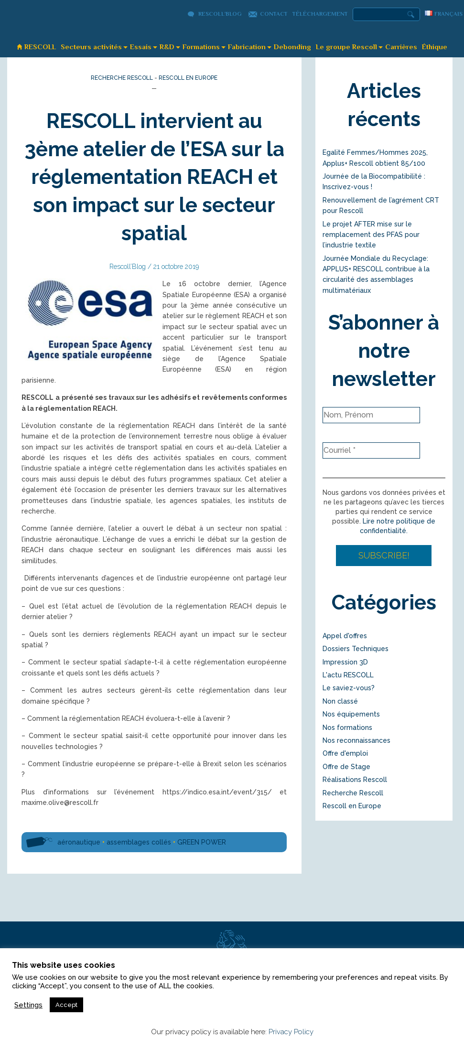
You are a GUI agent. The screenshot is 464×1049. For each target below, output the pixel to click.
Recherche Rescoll (122, 78)
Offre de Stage (346, 767)
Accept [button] (66, 1004)
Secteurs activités (91, 47)
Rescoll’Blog (220, 14)
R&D (167, 47)
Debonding (292, 47)
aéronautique (78, 842)
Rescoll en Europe (188, 78)
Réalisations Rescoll (355, 779)
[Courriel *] (371, 450)
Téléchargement (320, 14)
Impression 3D (345, 662)
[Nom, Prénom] (371, 415)
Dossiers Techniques (355, 649)
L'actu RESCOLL (348, 675)
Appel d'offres (345, 636)
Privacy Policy (291, 1032)
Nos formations (347, 727)
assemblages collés (139, 842)
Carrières (401, 47)
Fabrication (247, 47)
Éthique (434, 47)
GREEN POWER (201, 842)
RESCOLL (40, 47)
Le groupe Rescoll (346, 47)
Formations (201, 47)
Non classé (340, 701)
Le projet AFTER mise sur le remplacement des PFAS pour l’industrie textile (371, 234)
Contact (274, 14)
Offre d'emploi (345, 753)
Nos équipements (351, 714)
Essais (140, 47)
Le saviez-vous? (349, 688)
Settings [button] (28, 1005)
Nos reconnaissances (356, 740)
